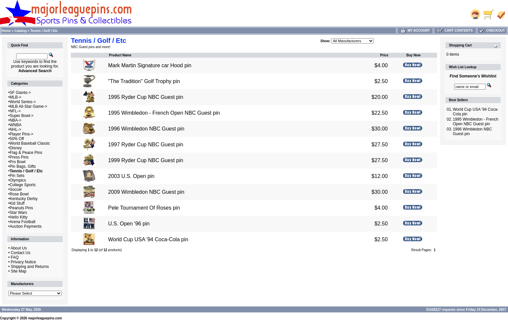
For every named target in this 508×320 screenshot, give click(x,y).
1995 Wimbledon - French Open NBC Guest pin (164, 113)
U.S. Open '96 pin (129, 223)
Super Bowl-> (21, 115)
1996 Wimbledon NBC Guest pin (146, 128)
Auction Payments (26, 226)
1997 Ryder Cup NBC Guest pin (145, 144)
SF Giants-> (20, 92)
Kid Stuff (17, 203)
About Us (19, 248)
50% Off (17, 138)
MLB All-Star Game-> (28, 106)
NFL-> (15, 111)
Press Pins (19, 157)
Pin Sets (17, 175)
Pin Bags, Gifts (23, 166)
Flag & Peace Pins (26, 152)
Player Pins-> (21, 134)
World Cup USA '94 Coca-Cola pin (148, 239)
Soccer (16, 189)
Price (384, 55)
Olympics (18, 180)
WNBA (15, 125)
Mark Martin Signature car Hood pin (150, 65)
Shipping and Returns (30, 266)
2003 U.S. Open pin (131, 176)
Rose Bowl (19, 194)
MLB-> (15, 97)
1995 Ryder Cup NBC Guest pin (145, 97)
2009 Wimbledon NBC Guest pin (146, 192)
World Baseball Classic (30, 143)
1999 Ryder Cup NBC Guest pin (145, 160)
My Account (415, 30)
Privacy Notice (23, 262)
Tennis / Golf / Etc (44, 31)
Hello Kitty (18, 217)
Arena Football (22, 221)
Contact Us (20, 252)
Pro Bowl (17, 162)
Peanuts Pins (21, 208)
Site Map (18, 271)
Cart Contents (455, 30)
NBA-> (15, 120)
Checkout (492, 30)
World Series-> (23, 102)
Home (6, 31)
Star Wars (18, 212)
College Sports (23, 185)
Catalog (21, 31)
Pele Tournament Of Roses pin (144, 208)
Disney (16, 148)
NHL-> (15, 129)
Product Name (120, 55)
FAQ (15, 257)
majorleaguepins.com (45, 318)
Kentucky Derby (24, 198)
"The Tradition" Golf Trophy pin (144, 81)
